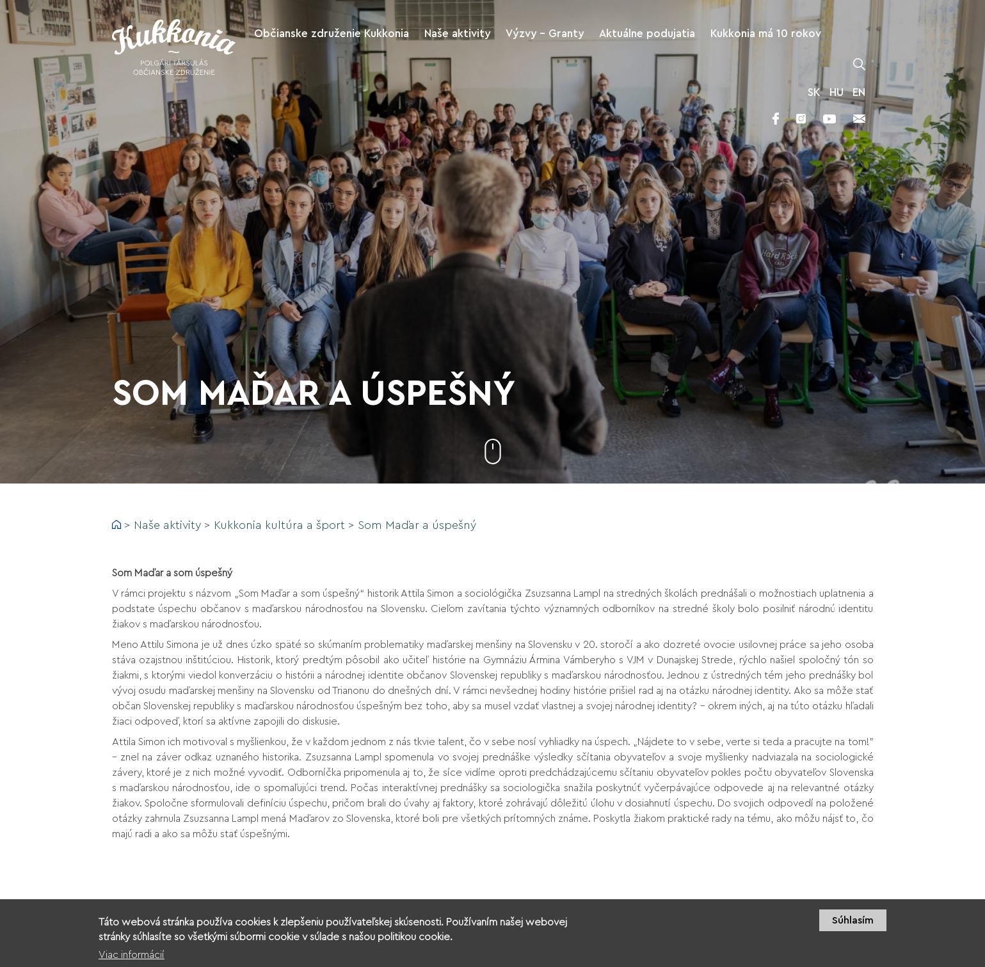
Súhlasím (853, 921)
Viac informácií (131, 955)
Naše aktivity (167, 525)
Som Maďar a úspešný (417, 525)
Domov (116, 524)
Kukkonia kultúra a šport (279, 525)
